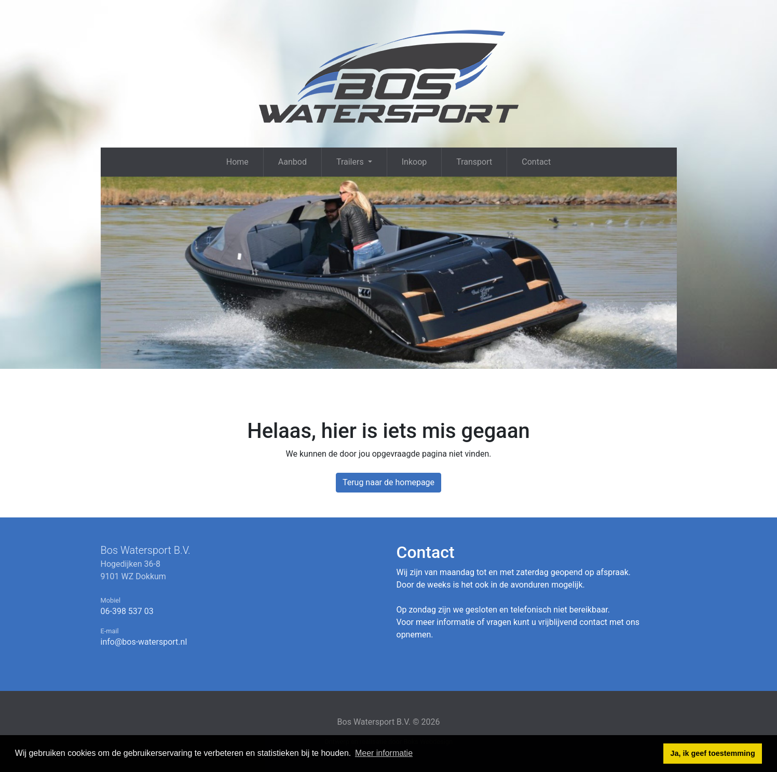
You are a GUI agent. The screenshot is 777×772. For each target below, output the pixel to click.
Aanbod (292, 162)
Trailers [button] (351, 162)
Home (237, 162)
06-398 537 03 (127, 611)
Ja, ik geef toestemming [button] (713, 753)
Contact (536, 162)
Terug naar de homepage (388, 482)
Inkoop (414, 162)
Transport (474, 162)
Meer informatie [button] (384, 753)
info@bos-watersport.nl (144, 642)
